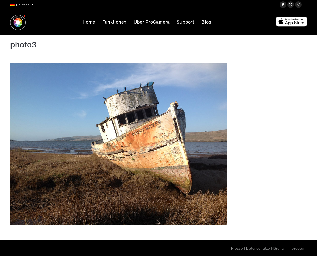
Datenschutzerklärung (265, 248)
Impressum (297, 248)
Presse (237, 248)
